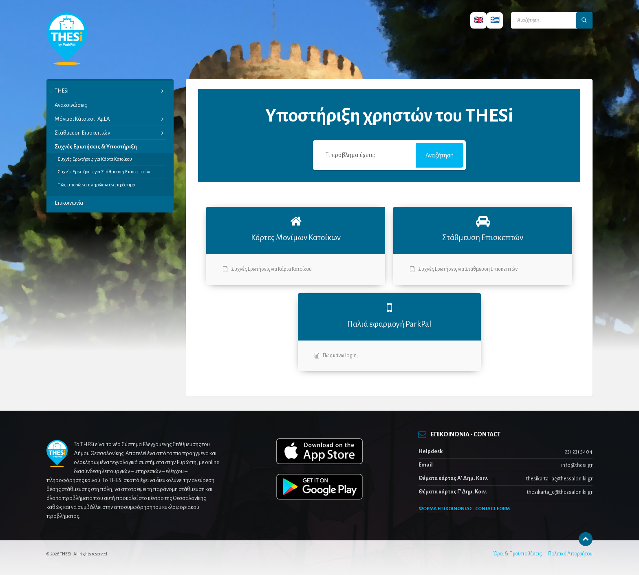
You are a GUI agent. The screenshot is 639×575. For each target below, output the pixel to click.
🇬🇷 (495, 20)
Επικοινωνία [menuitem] (69, 203)
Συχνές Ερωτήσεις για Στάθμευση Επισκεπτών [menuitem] (103, 172)
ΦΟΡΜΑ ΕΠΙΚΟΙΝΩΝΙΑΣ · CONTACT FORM (464, 508)
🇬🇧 (478, 20)
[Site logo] (66, 63)
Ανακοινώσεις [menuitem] (71, 105)
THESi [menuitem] (61, 91)
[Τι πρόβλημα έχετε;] (365, 155)
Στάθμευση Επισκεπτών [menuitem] (82, 133)
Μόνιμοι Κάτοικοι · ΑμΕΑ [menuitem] (82, 119)
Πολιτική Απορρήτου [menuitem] (570, 554)
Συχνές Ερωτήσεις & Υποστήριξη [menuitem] (96, 147)
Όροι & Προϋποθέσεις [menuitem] (517, 554)
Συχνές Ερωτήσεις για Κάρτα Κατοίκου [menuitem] (94, 159)
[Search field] (552, 20)
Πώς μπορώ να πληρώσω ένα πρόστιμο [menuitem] (96, 185)
